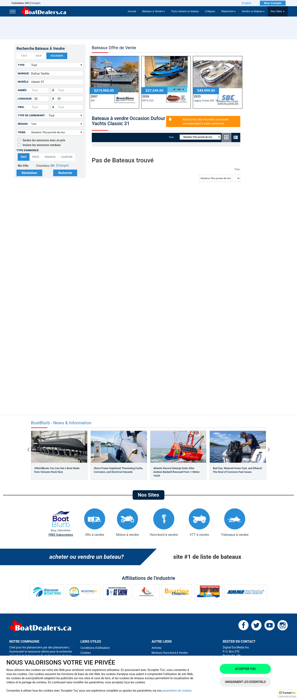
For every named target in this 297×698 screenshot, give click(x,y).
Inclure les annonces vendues (39, 145)
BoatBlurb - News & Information (61, 422)
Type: (21, 65)
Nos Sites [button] (278, 11)
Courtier (67, 157)
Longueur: (25, 98)
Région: (23, 123)
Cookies (85, 652)
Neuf (39, 56)
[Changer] (26, 3)
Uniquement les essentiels (245, 682)
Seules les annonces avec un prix (41, 140)
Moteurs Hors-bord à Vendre (170, 652)
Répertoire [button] (228, 11)
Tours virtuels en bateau (185, 11)
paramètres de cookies (177, 690)
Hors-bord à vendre (164, 522)
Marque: (23, 73)
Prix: (21, 107)
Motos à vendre (127, 522)
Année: (22, 90)
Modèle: (23, 81)
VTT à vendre (199, 522)
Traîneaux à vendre (235, 522)
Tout (24, 56)
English (246, 3)
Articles (156, 647)
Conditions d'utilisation (95, 647)
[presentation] (28, 449)
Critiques (210, 11)
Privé (35, 157)
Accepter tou (245, 669)
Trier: (22, 132)
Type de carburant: (31, 115)
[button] (287, 694)
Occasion (57, 56)
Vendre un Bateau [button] (253, 11)
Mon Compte (273, 3)
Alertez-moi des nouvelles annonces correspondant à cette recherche (205, 121)
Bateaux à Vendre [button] (153, 11)
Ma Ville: (23, 165)
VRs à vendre (94, 522)
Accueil (132, 11)
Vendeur (49, 157)
